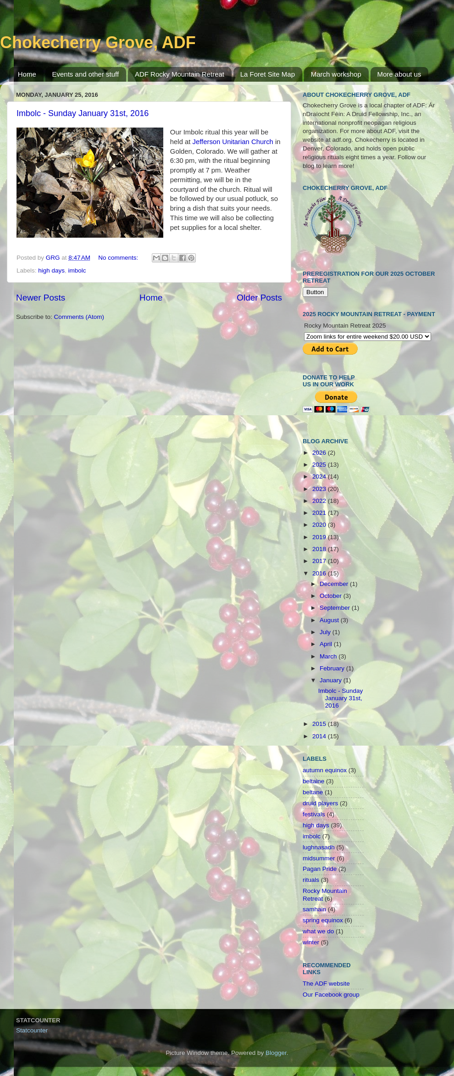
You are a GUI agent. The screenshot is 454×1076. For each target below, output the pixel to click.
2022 (320, 500)
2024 (320, 476)
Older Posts (259, 297)
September (336, 607)
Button (315, 292)
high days (51, 270)
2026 (320, 452)
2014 (320, 736)
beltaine (313, 781)
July (326, 632)
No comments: (119, 257)
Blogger (276, 1052)
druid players (320, 803)
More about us (399, 74)
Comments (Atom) (79, 316)
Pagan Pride (320, 868)
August (330, 620)
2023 (320, 488)
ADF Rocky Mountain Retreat (179, 74)
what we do (318, 931)
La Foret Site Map (267, 74)
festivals (314, 814)
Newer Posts (40, 297)
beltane (313, 792)
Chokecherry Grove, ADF (98, 42)
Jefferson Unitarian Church (233, 141)
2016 (320, 573)
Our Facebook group (331, 994)
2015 (320, 723)
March (329, 656)
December (335, 583)
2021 (320, 512)
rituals (311, 879)
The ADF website (326, 983)
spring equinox (323, 920)
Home (27, 74)
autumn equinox (325, 770)
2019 (320, 537)
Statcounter (32, 1030)
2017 (320, 561)
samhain (314, 909)
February (333, 668)
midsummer (319, 858)
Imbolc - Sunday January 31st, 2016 (83, 113)
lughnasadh (319, 847)
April (327, 644)
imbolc (77, 270)
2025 (320, 464)
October (331, 595)
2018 (320, 549)
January (331, 680)
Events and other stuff (85, 74)
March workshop (336, 74)
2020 (320, 524)
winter (311, 942)
